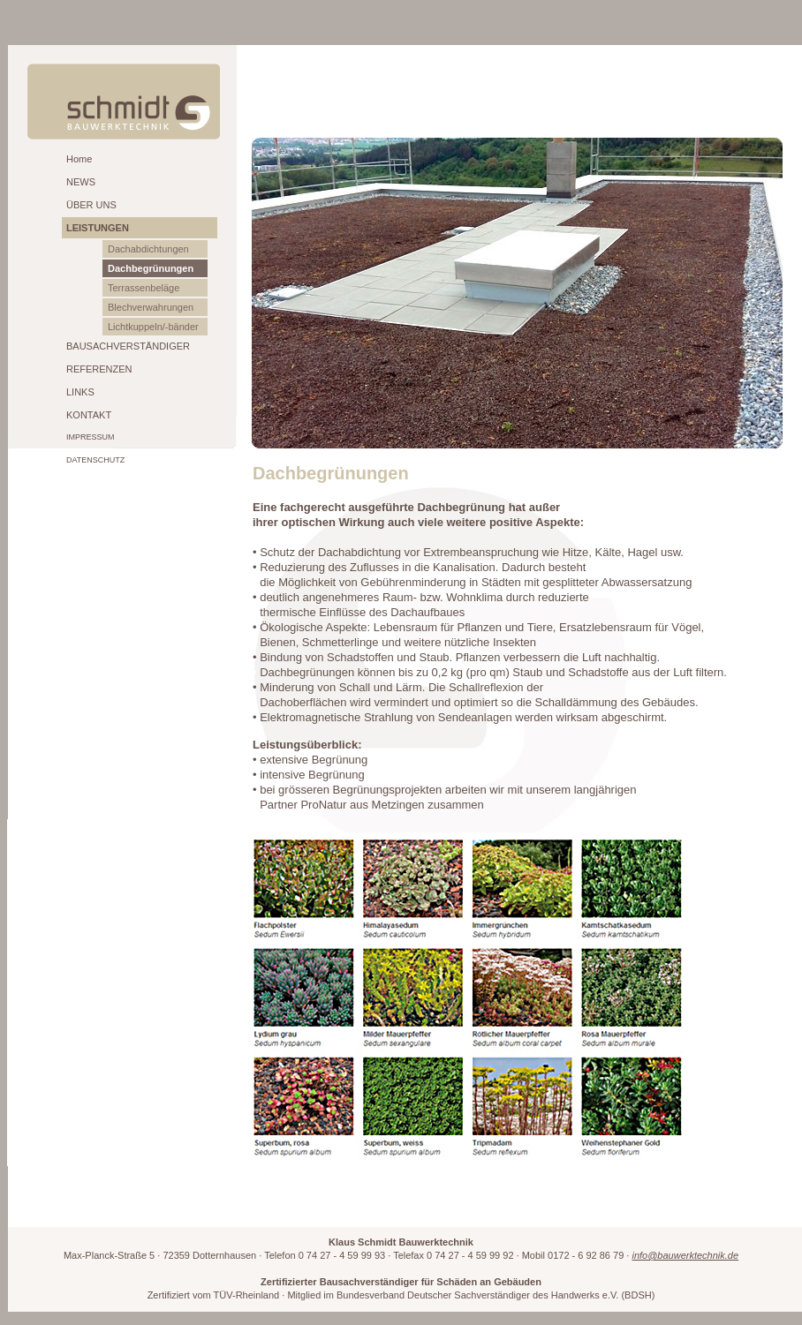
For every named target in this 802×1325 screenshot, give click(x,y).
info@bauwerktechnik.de (685, 1255)
